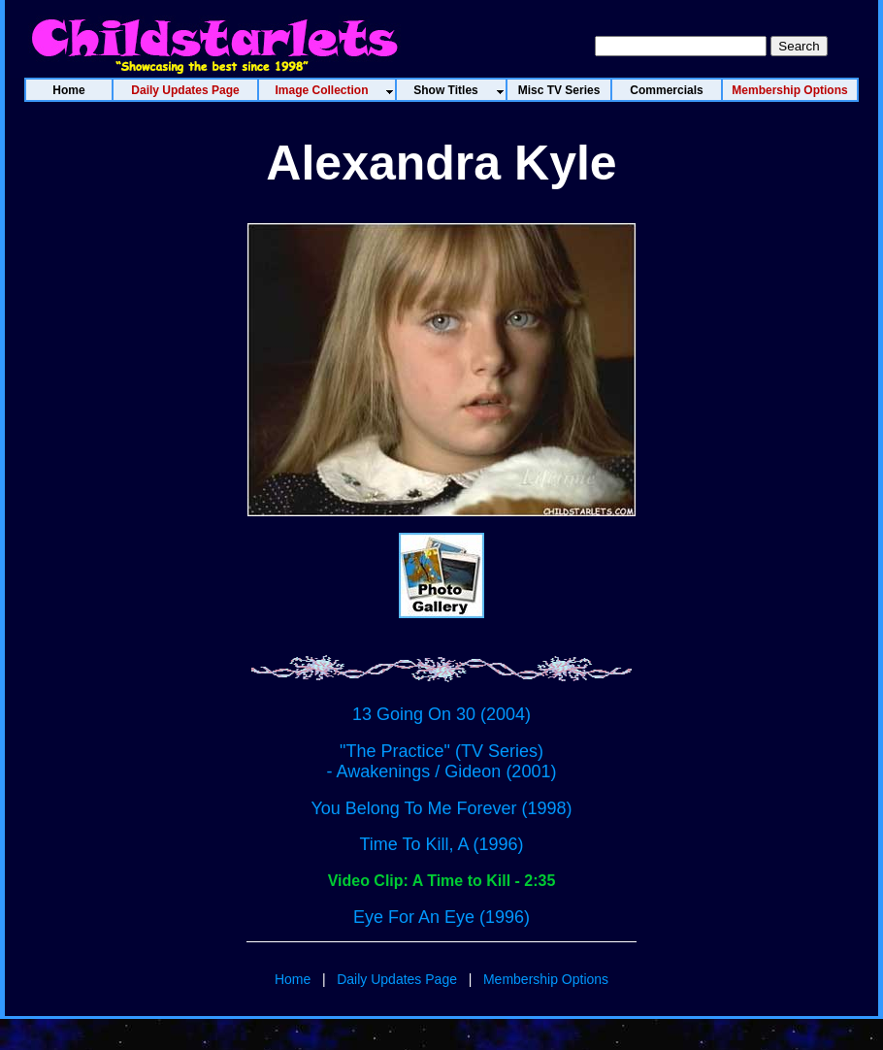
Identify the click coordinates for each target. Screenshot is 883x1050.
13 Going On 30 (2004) (441, 714)
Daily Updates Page (397, 979)
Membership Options (545, 979)
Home (293, 979)
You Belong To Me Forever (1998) (441, 808)
